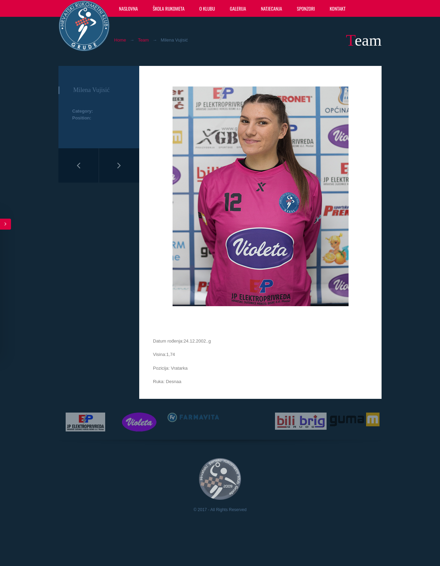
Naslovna (128, 8)
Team (143, 40)
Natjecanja (271, 8)
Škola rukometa (169, 8)
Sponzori (306, 8)
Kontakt (337, 8)
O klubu (207, 8)
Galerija (238, 8)
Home (120, 40)
